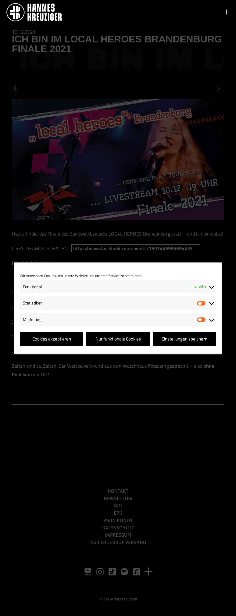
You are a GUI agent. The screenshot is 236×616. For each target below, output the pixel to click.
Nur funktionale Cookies (118, 339)
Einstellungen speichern (184, 339)
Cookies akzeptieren (51, 339)
